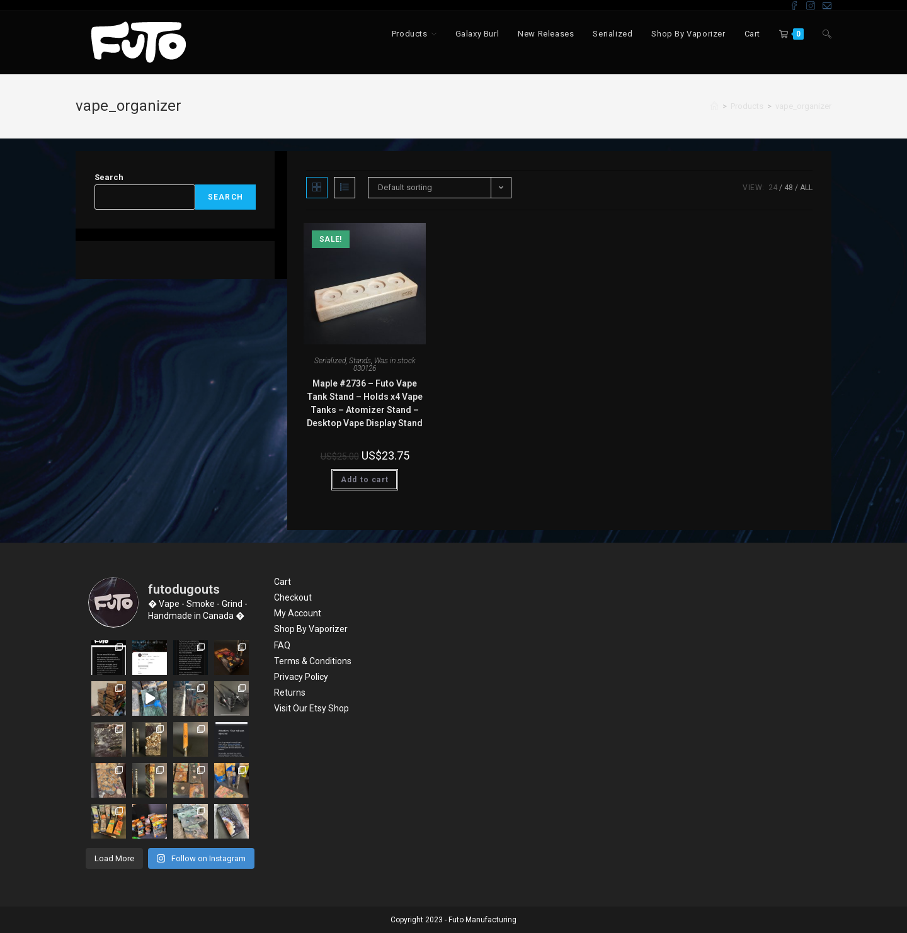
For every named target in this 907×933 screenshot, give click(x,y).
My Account (297, 613)
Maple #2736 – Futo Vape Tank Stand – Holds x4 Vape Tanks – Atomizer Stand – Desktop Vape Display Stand (365, 403)
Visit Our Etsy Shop (311, 708)
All (806, 187)
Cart (282, 582)
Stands (360, 360)
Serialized (330, 360)
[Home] (714, 106)
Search (108, 177)
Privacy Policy (301, 677)
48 (788, 187)
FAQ (282, 645)
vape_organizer (803, 106)
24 (772, 187)
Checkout (293, 597)
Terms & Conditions (312, 661)
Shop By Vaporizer (311, 629)
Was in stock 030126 (384, 364)
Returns (289, 692)
